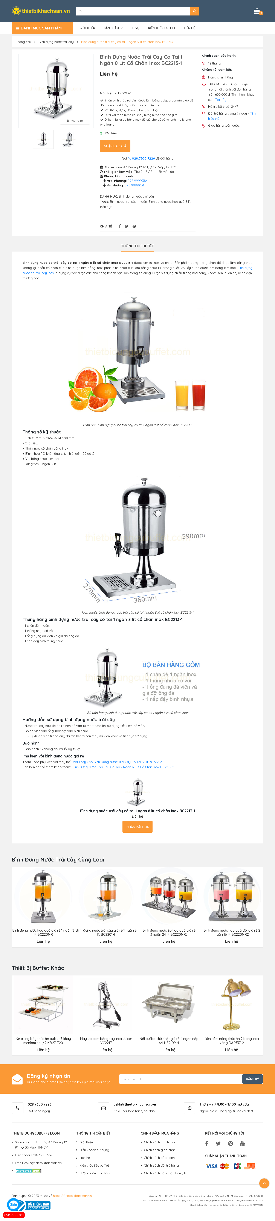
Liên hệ (189, 27)
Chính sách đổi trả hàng (161, 1165)
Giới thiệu (87, 27)
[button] (194, 10)
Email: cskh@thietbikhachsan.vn (38, 1162)
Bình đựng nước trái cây (56, 41)
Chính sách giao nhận (160, 1149)
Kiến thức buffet (161, 27)
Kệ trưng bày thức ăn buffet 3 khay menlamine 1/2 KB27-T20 (43, 1040)
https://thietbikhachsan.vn (72, 1195)
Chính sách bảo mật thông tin (165, 1172)
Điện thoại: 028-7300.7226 (34, 1154)
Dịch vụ (133, 27)
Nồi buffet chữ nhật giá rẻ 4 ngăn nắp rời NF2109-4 (169, 1040)
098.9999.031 (14, 1215)
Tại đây (220, 99)
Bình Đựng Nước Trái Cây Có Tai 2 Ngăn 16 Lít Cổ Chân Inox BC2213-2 (123, 767)
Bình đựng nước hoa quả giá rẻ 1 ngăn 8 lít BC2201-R (43, 932)
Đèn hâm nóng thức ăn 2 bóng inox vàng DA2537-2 (231, 1040)
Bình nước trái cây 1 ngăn (128, 201)
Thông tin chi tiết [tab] (137, 245)
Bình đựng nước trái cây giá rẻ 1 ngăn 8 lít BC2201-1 (106, 932)
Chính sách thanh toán (160, 1142)
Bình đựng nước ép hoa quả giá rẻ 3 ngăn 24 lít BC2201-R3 (169, 932)
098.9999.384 (138, 180)
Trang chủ (23, 41)
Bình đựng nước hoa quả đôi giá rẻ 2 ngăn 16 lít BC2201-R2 (231, 932)
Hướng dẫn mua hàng (95, 1172)
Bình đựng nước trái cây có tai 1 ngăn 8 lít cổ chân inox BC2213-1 (128, 41)
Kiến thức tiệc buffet (94, 1165)
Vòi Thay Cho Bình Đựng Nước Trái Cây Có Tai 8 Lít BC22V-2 (117, 761)
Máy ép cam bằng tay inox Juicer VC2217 (106, 1040)
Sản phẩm (111, 27)
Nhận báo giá (115, 145)
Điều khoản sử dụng (94, 1149)
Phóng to (75, 119)
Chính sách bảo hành (159, 1157)
